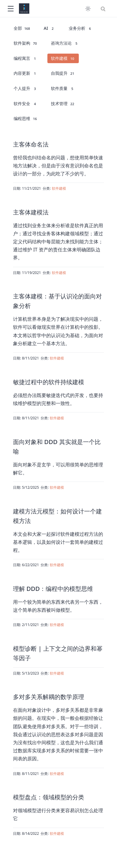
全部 (22, 28)
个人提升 (26, 88)
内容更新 (26, 73)
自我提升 (63, 73)
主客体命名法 (31, 144)
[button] (10, 9)
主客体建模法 (31, 212)
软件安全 (26, 104)
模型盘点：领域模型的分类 (48, 797)
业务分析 (81, 28)
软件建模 (63, 58)
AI (50, 28)
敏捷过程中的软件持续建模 (48, 382)
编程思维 (26, 119)
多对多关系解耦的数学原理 (48, 696)
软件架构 (26, 43)
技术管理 (63, 104)
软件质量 (63, 88)
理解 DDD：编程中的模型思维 (53, 588)
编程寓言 (26, 58)
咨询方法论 (65, 43)
